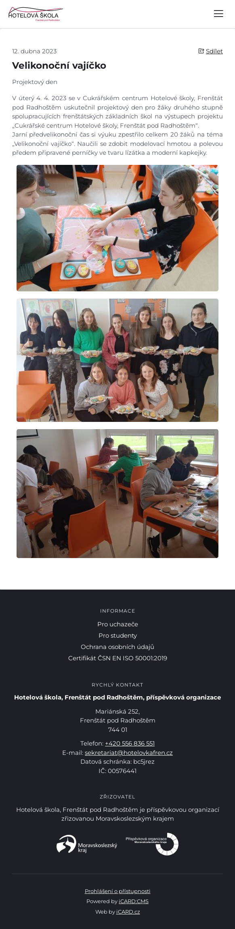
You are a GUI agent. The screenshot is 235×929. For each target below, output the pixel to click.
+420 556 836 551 (130, 743)
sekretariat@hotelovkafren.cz (129, 752)
